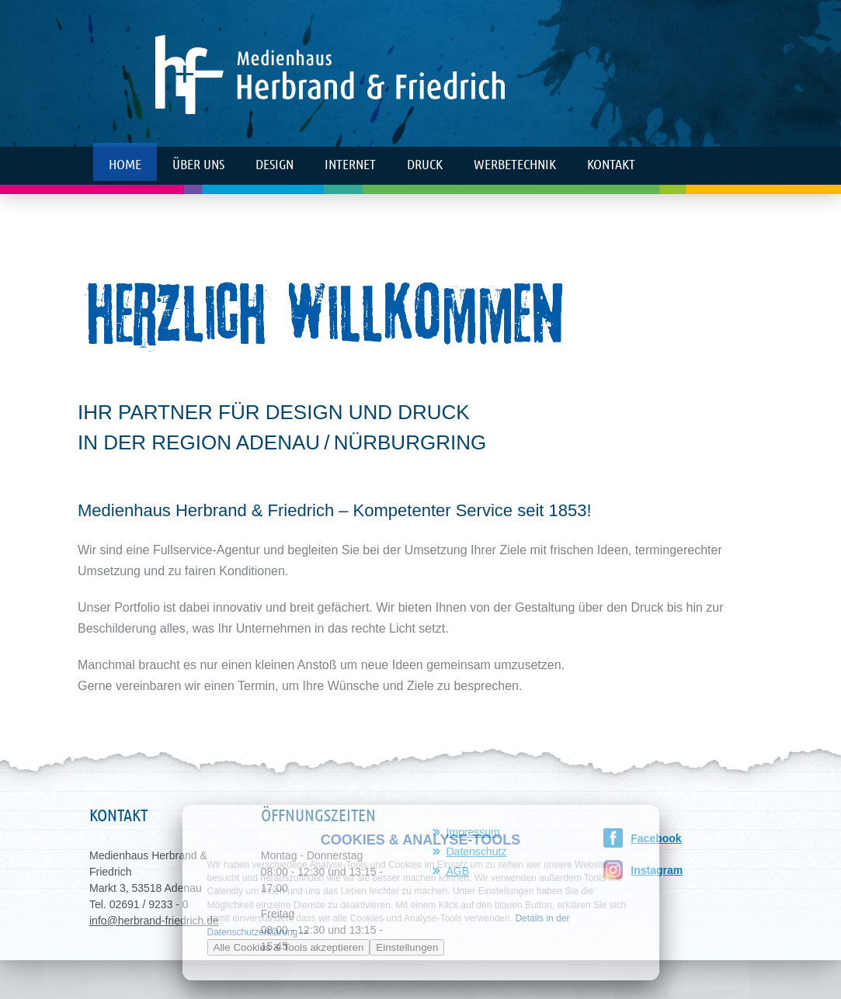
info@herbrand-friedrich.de (154, 920)
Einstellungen (407, 947)
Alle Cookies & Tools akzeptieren (289, 947)
